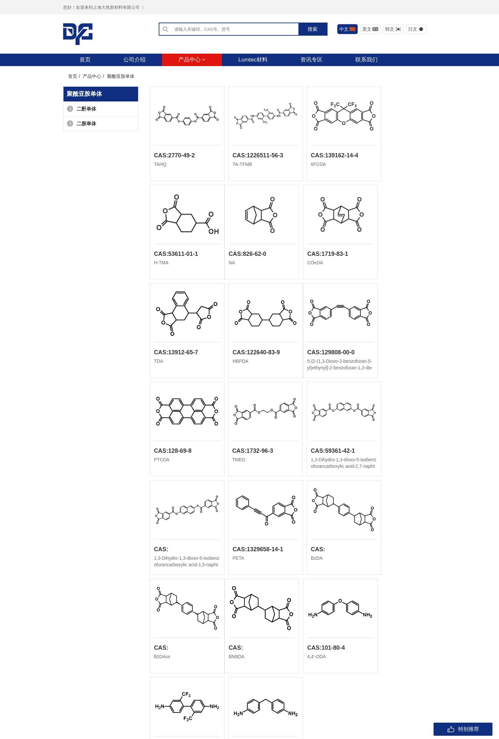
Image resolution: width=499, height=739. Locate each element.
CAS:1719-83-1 (247, 254)
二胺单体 (81, 123)
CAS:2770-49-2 (174, 155)
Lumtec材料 (253, 60)
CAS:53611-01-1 (394, 155)
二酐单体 (81, 108)
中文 (347, 29)
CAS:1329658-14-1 (251, 452)
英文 (370, 29)
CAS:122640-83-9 (395, 254)
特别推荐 (463, 729)
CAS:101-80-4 (245, 551)
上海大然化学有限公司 (136, 723)
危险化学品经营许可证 (227, 713)
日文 (416, 29)
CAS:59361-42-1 (394, 353)
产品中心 (192, 60)
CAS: (161, 452)
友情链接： (74, 723)
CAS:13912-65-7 (321, 254)
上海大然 (95, 723)
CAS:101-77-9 (391, 551)
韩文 (393, 29)
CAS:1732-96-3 (319, 353)
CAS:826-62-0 (173, 254)
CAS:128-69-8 (245, 353)
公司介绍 (134, 60)
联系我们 (366, 60)
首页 (85, 60)
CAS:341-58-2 (318, 551)
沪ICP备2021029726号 (178, 713)
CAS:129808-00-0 (178, 353)
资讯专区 (311, 60)
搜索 (312, 29)
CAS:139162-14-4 (323, 155)
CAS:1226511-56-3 (251, 155)
